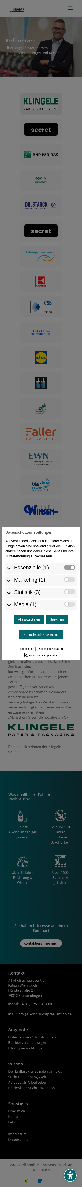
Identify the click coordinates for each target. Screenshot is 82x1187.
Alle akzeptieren (29, 606)
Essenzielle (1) (31, 554)
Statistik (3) (27, 579)
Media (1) (25, 591)
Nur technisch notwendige (41, 621)
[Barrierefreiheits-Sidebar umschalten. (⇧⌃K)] (70, 1175)
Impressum (26, 635)
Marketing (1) (29, 567)
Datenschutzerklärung (51, 635)
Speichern (57, 606)
